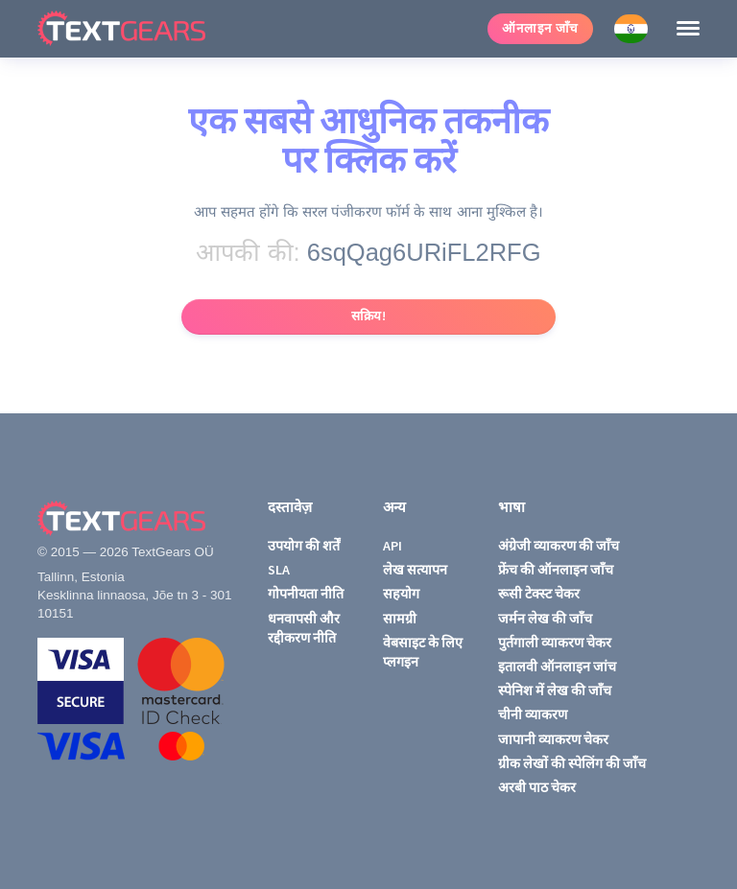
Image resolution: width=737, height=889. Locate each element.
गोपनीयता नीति (306, 593)
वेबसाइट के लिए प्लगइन (423, 652)
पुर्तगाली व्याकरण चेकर (554, 642)
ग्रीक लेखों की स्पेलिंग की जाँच (572, 763)
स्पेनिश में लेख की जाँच (554, 690)
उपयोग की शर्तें (304, 545)
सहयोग (401, 593)
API (392, 545)
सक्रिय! (369, 316)
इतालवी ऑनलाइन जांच (557, 666)
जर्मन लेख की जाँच (545, 618)
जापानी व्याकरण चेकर (553, 739)
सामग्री (399, 618)
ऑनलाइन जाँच (540, 28)
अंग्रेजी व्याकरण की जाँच (558, 545)
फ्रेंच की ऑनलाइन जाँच (555, 569)
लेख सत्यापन (415, 569)
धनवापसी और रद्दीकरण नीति (304, 628)
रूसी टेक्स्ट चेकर (539, 593)
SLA (279, 569)
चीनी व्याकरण (532, 714)
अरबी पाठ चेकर (537, 787)
